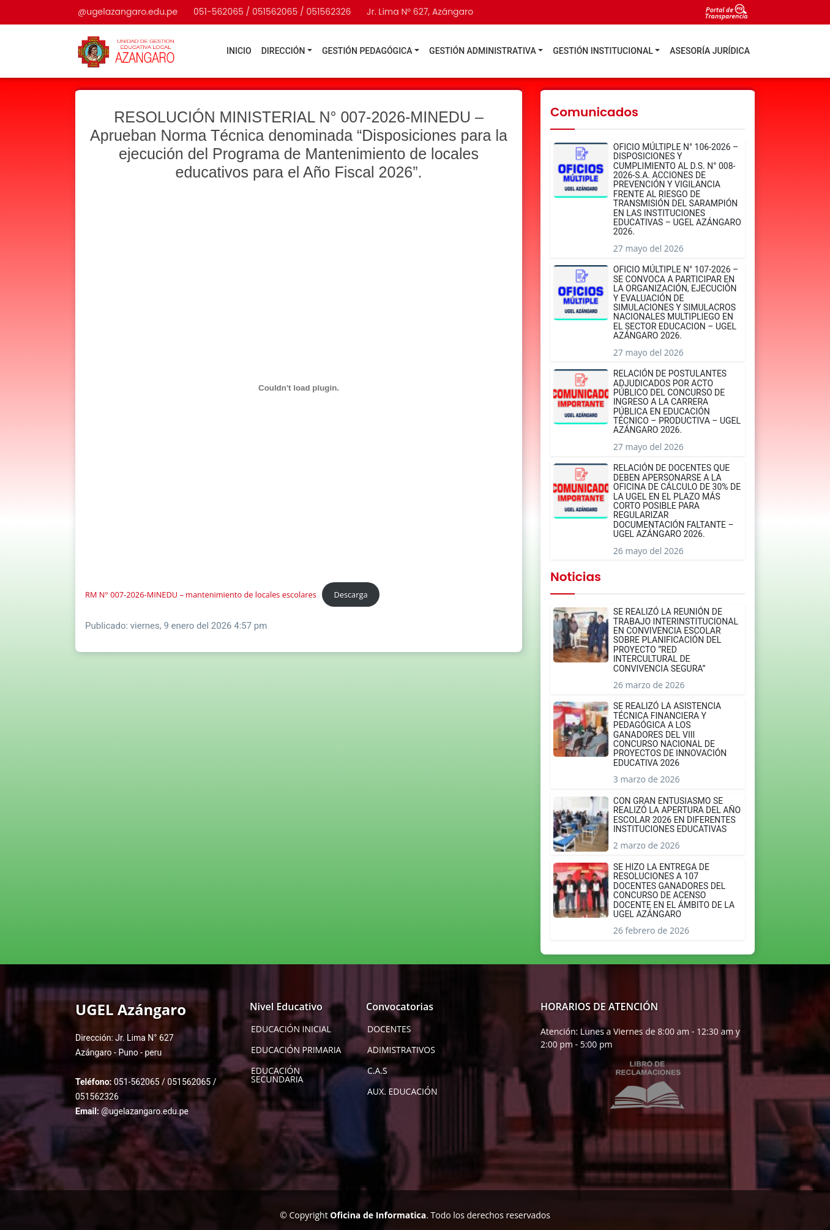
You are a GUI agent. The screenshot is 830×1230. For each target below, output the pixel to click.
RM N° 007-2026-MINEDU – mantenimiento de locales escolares (200, 594)
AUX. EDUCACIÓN (402, 1091)
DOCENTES (389, 1029)
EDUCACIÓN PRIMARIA (296, 1050)
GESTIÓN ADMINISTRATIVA (482, 51)
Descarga (350, 594)
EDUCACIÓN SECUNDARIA (277, 1075)
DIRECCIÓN (283, 51)
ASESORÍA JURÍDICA (710, 51)
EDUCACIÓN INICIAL (291, 1029)
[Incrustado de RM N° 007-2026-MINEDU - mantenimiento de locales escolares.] (298, 387)
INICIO (239, 51)
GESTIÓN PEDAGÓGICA (367, 51)
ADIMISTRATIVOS (401, 1050)
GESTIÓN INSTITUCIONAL (603, 51)
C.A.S (377, 1071)
